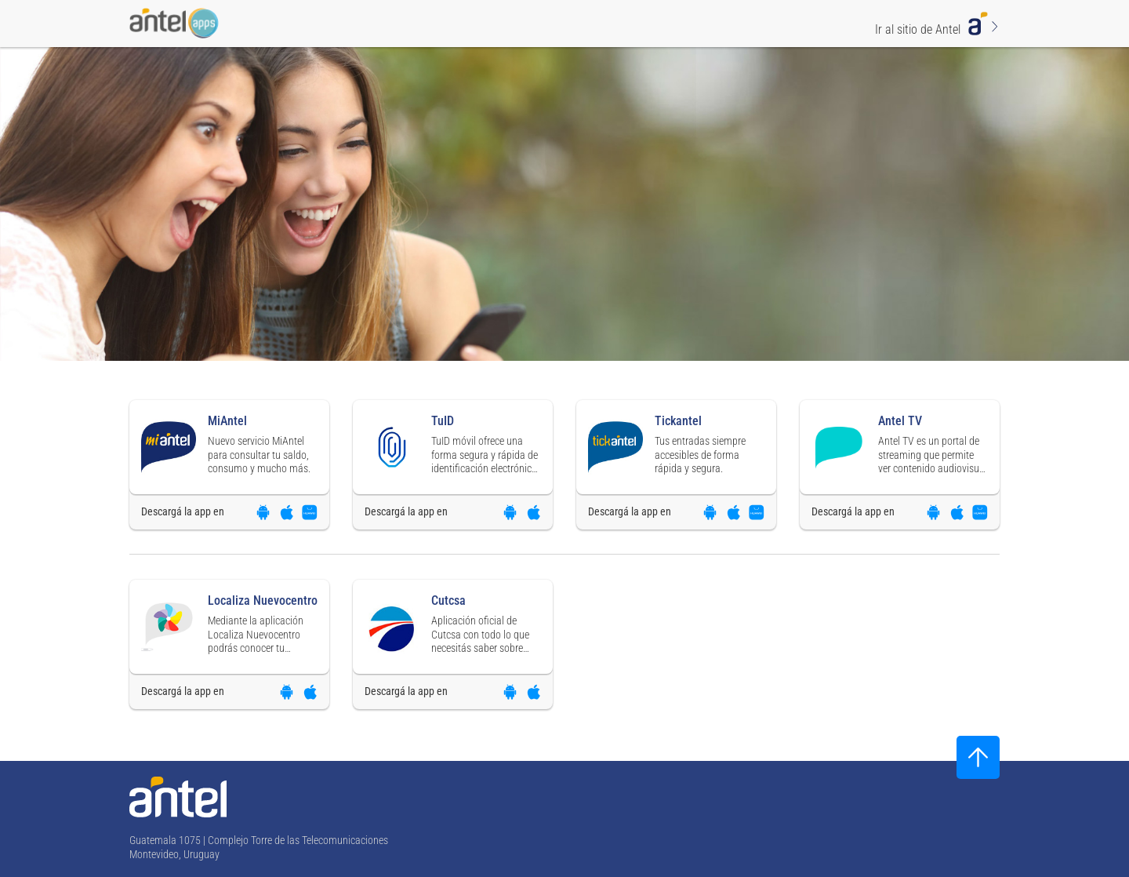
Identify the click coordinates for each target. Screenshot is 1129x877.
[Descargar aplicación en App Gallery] (310, 512)
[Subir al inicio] (978, 757)
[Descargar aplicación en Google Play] (262, 512)
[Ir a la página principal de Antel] (178, 797)
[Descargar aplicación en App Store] (286, 512)
